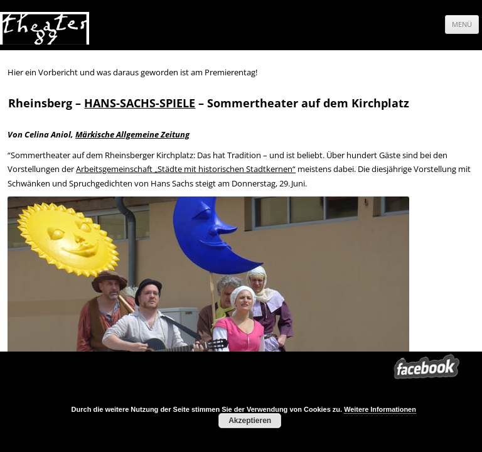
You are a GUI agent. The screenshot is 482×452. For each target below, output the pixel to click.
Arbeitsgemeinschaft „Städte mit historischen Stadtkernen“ (186, 169)
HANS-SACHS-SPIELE (139, 102)
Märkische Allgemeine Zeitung (132, 134)
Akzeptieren (249, 420)
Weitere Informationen (380, 409)
